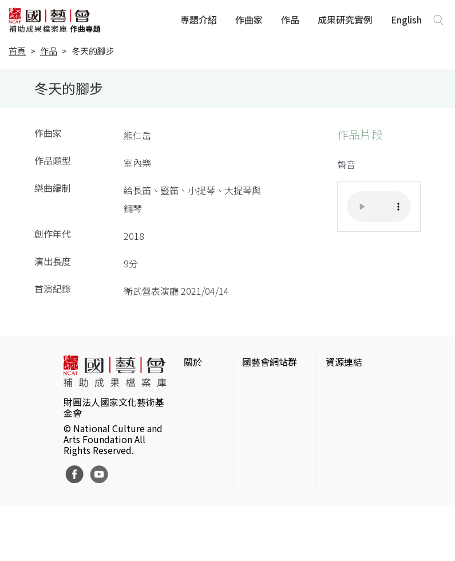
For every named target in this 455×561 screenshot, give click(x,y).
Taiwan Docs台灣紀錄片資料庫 (358, 524)
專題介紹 (198, 19)
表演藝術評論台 (274, 435)
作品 (290, 19)
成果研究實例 (345, 19)
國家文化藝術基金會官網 (274, 391)
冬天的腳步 (93, 51)
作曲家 (249, 19)
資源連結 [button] (344, 362)
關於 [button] (193, 362)
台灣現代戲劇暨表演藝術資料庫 (358, 492)
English (406, 19)
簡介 (193, 385)
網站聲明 (202, 403)
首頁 (17, 51)
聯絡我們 (202, 421)
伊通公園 (344, 417)
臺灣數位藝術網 (358, 435)
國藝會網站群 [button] (269, 362)
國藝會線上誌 (269, 417)
